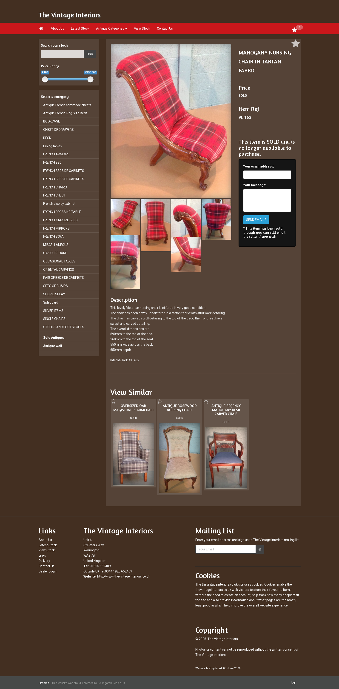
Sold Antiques (54, 337)
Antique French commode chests (67, 105)
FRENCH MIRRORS (56, 228)
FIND (90, 54)
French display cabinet (59, 203)
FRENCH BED (52, 162)
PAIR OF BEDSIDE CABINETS (63, 277)
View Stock (142, 28)
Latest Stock (80, 28)
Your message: (254, 185)
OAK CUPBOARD (55, 253)
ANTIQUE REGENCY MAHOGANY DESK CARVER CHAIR (226, 409)
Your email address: (258, 166)
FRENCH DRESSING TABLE (62, 212)
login (294, 682)
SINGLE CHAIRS (54, 319)
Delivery (44, 561)
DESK (47, 138)
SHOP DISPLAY (54, 294)
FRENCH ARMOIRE (56, 154)
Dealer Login (48, 571)
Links (42, 555)
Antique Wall (52, 346)
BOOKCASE (51, 121)
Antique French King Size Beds (65, 113)
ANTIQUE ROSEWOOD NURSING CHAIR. (180, 407)
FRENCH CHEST (54, 195)
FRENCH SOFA (53, 236)
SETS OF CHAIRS (55, 286)
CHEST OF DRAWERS (58, 129)
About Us (57, 28)
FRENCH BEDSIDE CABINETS (63, 171)
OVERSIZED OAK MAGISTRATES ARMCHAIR (133, 407)
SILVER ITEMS (53, 311)
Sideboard (50, 302)
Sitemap (44, 682)
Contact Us (165, 28)
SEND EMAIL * (256, 220)
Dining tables (52, 146)
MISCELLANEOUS (55, 245)
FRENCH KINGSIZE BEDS (60, 220)
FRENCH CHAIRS (55, 187)
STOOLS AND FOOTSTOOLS (63, 327)
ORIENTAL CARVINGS (58, 269)
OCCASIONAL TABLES (59, 261)
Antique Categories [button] (111, 28)
